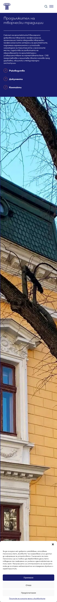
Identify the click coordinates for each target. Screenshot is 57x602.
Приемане (28, 577)
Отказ (28, 585)
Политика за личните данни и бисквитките (27, 599)
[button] (52, 544)
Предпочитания (28, 593)
